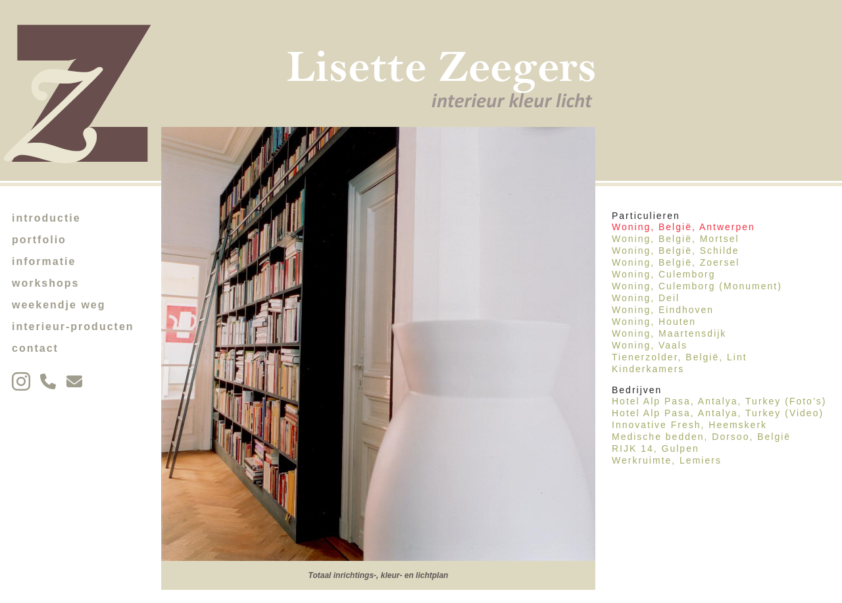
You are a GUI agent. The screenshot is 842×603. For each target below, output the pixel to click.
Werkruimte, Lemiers (667, 460)
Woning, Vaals (649, 345)
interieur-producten (73, 326)
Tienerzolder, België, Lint (679, 357)
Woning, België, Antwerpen (683, 227)
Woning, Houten (654, 321)
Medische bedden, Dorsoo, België (701, 436)
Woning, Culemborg (663, 274)
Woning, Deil (646, 298)
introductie (46, 218)
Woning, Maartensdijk (669, 333)
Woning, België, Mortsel (675, 238)
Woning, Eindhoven (663, 309)
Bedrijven (637, 390)
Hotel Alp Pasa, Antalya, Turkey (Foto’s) (719, 401)
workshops (45, 283)
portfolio (39, 239)
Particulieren (646, 215)
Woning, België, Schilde (675, 250)
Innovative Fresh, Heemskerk (689, 425)
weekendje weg (59, 304)
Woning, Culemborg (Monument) (697, 286)
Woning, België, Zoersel (675, 262)
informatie (44, 261)
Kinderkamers (648, 369)
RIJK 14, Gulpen (655, 448)
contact (35, 348)
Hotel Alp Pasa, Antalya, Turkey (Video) (718, 413)
